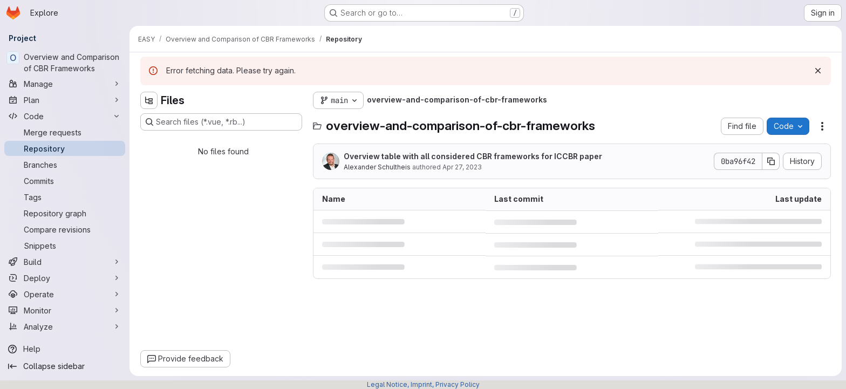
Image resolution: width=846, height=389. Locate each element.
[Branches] (64, 164)
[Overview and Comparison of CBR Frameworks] (64, 62)
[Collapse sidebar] (64, 366)
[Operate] (64, 294)
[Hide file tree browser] (149, 100)
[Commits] (64, 180)
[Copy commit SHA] (771, 161)
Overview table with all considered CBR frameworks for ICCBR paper (473, 156)
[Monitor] (64, 310)
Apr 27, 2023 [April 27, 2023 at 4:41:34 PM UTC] (462, 167)
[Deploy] (64, 277)
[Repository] (64, 148)
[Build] (64, 261)
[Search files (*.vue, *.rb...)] (221, 122)
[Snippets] (64, 245)
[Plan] (64, 99)
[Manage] (64, 83)
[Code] (64, 116)
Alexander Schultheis (377, 167)
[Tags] (64, 196)
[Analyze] (64, 326)
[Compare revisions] (64, 229)
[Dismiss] (817, 70)
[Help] (64, 349)
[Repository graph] (64, 213)
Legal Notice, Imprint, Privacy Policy (423, 384)
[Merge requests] (64, 132)
